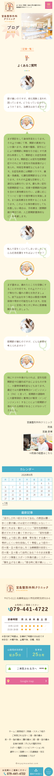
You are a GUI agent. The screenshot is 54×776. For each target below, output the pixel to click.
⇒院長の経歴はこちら (40, 453)
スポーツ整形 (16, 747)
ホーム (12, 731)
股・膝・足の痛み (41, 739)
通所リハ (14, 751)
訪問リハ (24, 751)
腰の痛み (27, 739)
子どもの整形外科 (33, 743)
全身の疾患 (18, 743)
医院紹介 (21, 731)
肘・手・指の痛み (13, 739)
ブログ (32, 755)
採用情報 (23, 755)
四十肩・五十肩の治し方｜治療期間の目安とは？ (27, 547)
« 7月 (5, 503)
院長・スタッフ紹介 (36, 731)
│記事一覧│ (27, 49)
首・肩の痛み (36, 735)
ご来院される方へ (20, 735)
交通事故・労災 (37, 751)
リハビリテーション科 (34, 747)
